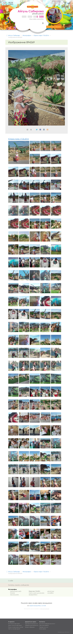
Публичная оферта (44, 625)
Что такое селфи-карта (14, 623)
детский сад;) (50, 591)
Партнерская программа (31, 623)
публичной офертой (44, 608)
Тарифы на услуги (43, 627)
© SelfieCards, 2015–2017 (64, 632)
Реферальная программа (31, 625)
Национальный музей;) (15, 591)
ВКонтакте (43, 23)
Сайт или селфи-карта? (14, 629)
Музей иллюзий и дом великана (36, 593)
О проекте (11, 621)
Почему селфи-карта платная (15, 627)
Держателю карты (30, 621)
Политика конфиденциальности (47, 623)
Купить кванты (42, 629)
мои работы (50, 593)
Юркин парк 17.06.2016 (18, 139)
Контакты (42, 621)
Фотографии (12, 589)
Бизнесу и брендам (30, 627)
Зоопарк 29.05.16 (33, 594)
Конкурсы (12, 593)
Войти (69, 3)
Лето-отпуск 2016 (14, 594)
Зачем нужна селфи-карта (15, 625)
